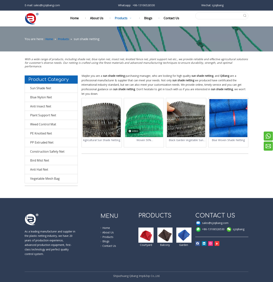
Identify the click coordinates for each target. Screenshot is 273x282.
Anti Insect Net (40, 106)
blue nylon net (101, 59)
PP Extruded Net (41, 142)
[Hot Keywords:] (245, 16)
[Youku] (217, 243)
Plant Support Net (43, 115)
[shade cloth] (183, 235)
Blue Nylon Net (41, 97)
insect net (117, 59)
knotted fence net (137, 59)
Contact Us (109, 246)
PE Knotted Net (41, 133)
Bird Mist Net (39, 160)
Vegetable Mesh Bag (45, 178)
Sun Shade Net (40, 88)
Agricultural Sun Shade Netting (101, 140)
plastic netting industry (43, 236)
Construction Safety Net (47, 151)
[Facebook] (197, 243)
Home (106, 228)
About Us (108, 232)
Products (107, 237)
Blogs (105, 241)
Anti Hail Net (39, 169)
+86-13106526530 (210, 229)
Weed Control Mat (43, 124)
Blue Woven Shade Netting (228, 140)
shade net (83, 59)
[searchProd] (218, 16)
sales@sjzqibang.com (46, 5)
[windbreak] (165, 235)
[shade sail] (146, 235)
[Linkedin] (204, 243)
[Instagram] (210, 243)
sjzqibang (235, 229)
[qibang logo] (32, 219)
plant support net (161, 59)
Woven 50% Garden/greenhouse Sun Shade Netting (144, 140)
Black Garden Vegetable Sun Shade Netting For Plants (186, 140)
